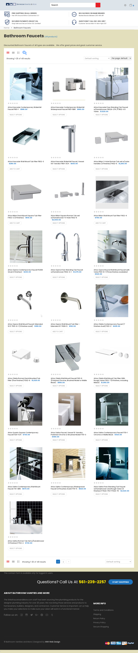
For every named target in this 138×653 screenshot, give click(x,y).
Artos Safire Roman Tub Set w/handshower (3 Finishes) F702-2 (26, 542)
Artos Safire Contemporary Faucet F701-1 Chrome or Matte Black (111, 434)
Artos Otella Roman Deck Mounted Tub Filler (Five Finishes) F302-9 (24, 379)
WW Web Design (52, 641)
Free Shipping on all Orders (24, 13)
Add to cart (15, 169)
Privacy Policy (99, 622)
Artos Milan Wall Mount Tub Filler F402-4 (110, 217)
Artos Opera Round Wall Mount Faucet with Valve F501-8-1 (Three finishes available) (112, 272)
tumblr (52, 614)
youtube (46, 614)
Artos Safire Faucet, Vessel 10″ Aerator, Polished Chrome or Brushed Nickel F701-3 (68, 435)
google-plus (36, 614)
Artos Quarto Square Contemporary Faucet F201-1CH (23, 434)
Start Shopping (120, 582)
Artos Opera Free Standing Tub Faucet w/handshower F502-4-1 (67, 271)
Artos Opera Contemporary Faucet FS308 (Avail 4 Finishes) (25, 271)
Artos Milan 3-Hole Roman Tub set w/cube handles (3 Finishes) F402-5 (111, 163)
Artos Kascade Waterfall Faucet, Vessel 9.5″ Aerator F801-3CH (67, 163)
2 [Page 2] (63, 562)
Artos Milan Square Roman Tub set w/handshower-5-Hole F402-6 (65, 218)
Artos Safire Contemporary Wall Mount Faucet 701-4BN (24, 488)
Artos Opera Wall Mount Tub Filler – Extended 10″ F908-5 (65, 325)
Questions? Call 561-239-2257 (92, 21)
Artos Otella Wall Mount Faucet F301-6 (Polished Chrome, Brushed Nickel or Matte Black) (69, 380)
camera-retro (26, 614)
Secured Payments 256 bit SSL (25, 21)
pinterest (41, 614)
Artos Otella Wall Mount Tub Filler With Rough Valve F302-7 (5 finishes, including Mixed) (111, 380)
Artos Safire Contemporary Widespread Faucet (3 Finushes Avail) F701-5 (68, 488)
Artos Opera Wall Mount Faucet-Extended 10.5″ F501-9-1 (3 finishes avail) (25, 325)
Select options (16, 115)
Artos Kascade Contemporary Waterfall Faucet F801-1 (24, 108)
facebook (21, 614)
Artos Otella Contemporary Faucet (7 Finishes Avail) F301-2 (109, 325)
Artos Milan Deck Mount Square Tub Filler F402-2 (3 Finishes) (25, 217)
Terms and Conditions (103, 610)
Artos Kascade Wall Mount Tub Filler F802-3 (26, 163)
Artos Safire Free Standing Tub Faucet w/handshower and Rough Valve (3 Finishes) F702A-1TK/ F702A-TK (111, 489)
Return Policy (99, 618)
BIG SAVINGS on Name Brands (92, 13)
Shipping (97, 614)
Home (6, 27)
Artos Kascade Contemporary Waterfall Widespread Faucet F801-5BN (67, 108)
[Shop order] (97, 58)
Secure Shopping (101, 626)
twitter (31, 614)
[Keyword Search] (73, 5)
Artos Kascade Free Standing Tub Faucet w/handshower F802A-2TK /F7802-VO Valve (111, 109)
